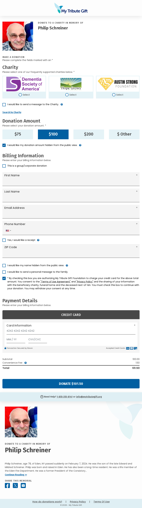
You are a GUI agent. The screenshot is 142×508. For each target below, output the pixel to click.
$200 (88, 134)
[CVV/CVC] (37, 338)
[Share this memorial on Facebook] (7, 485)
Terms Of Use (102, 501)
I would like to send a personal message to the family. (37, 272)
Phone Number (14, 224)
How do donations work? (47, 501)
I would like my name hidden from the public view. (35, 265)
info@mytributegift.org (89, 396)
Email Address (14, 208)
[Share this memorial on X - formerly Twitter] (15, 485)
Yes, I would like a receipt (21, 240)
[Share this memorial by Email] (23, 485)
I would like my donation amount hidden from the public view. (42, 145)
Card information (18, 325)
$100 (53, 134)
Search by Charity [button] (11, 112)
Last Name (12, 192)
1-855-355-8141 (64, 396)
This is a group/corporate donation (27, 165)
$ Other (124, 134)
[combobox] (8, 230)
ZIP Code (10, 247)
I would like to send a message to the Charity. (33, 104)
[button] (61, 105)
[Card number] (71, 332)
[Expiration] (15, 338)
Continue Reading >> (16, 474)
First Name (12, 175)
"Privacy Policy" (84, 281)
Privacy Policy (78, 501)
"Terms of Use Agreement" (55, 281)
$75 (18, 134)
